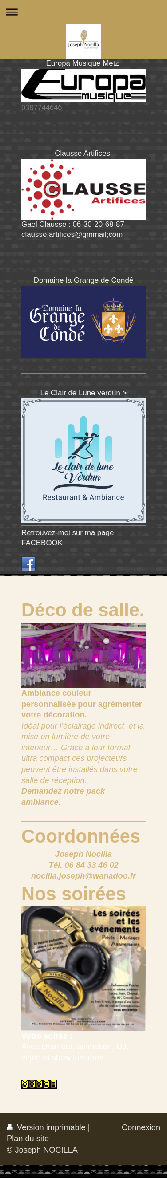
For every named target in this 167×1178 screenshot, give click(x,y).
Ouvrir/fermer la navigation (83, 11)
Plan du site (28, 1138)
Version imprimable (47, 1127)
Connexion (141, 1127)
